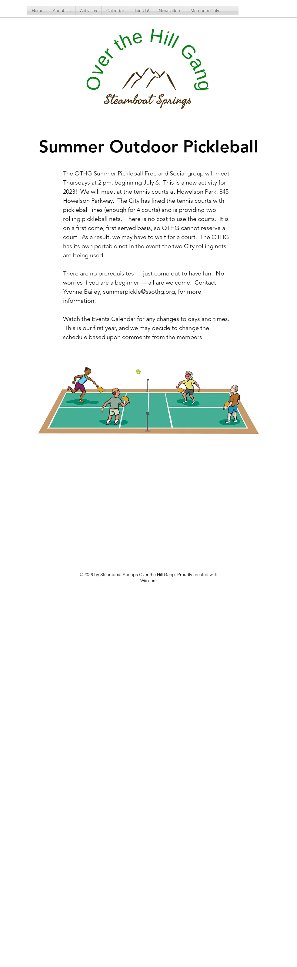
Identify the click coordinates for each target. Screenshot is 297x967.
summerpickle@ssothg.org (139, 291)
